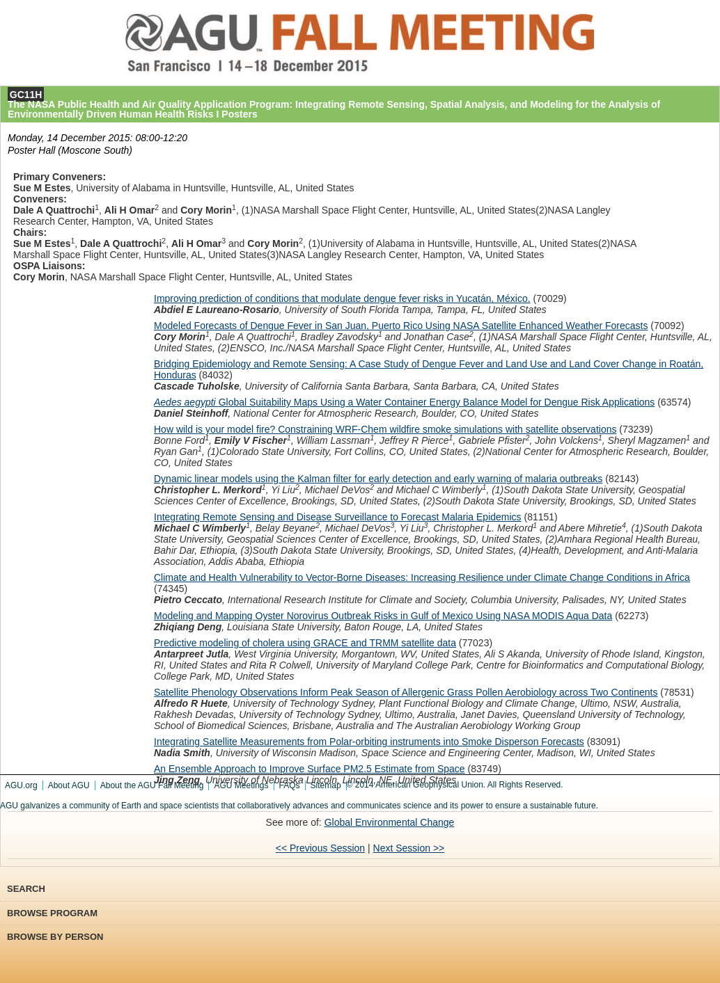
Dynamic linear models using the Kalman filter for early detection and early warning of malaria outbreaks (378, 478)
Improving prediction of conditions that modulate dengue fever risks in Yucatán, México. (342, 298)
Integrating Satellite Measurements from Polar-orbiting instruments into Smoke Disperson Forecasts (369, 741)
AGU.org (21, 785)
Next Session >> (409, 848)
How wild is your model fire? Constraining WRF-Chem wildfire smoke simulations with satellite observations (385, 429)
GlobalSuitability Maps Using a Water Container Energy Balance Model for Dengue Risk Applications (404, 402)
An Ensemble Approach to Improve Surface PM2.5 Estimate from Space (309, 768)
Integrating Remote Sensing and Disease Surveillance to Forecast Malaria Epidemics (338, 516)
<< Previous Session (320, 848)
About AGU (69, 785)
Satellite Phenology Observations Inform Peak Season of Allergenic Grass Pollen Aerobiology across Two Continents (405, 692)
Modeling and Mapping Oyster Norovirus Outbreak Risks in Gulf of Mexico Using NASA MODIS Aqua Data (383, 615)
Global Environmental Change (389, 822)
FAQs (289, 785)
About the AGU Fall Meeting (152, 785)
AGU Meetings (241, 785)
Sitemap (326, 785)
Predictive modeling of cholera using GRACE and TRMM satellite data (305, 642)
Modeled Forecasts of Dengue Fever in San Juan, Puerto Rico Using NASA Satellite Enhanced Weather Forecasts (401, 325)
